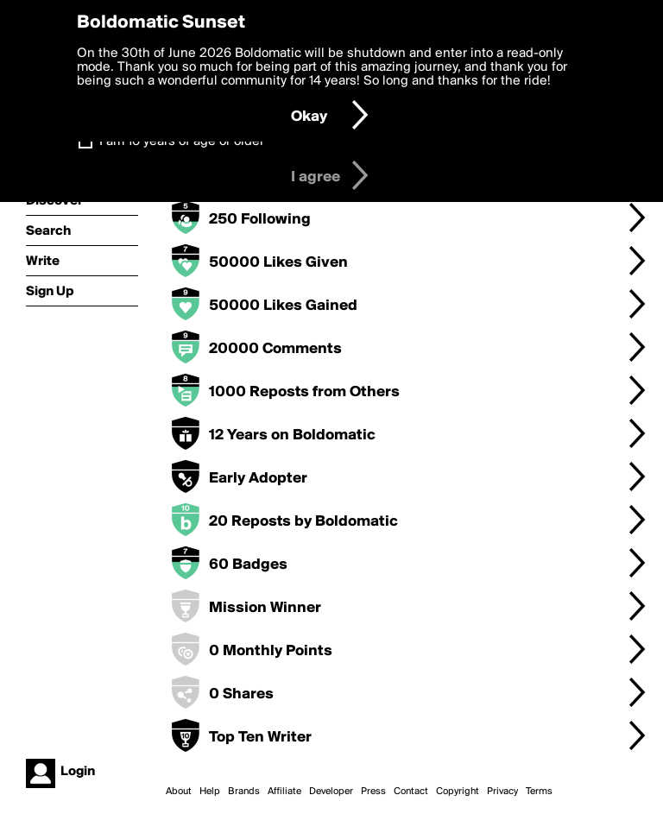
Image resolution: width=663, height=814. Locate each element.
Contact (411, 791)
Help (209, 791)
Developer (331, 791)
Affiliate (284, 791)
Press (373, 791)
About (179, 791)
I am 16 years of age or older (181, 141)
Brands (244, 791)
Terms (539, 791)
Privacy (502, 791)
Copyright (457, 791)
